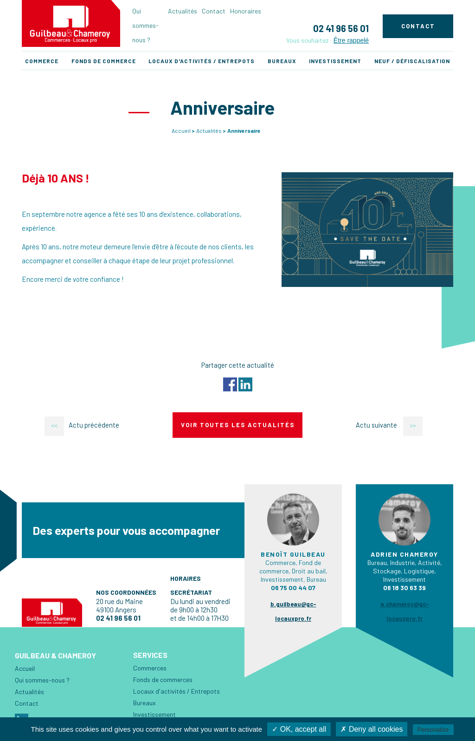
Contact (213, 11)
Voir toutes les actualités (238, 425)
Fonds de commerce (103, 61)
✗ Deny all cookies (371, 729)
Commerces (150, 668)
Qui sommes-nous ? (145, 25)
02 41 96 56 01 (341, 28)
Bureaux (282, 61)
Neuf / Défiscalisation (412, 61)
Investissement (335, 61)
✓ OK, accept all (299, 729)
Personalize (433, 729)
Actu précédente (81, 425)
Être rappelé (351, 40)
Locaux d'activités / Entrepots (201, 61)
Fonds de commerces (163, 679)
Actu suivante (390, 425)
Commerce (41, 61)
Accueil (181, 130)
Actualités (182, 11)
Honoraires (245, 11)
